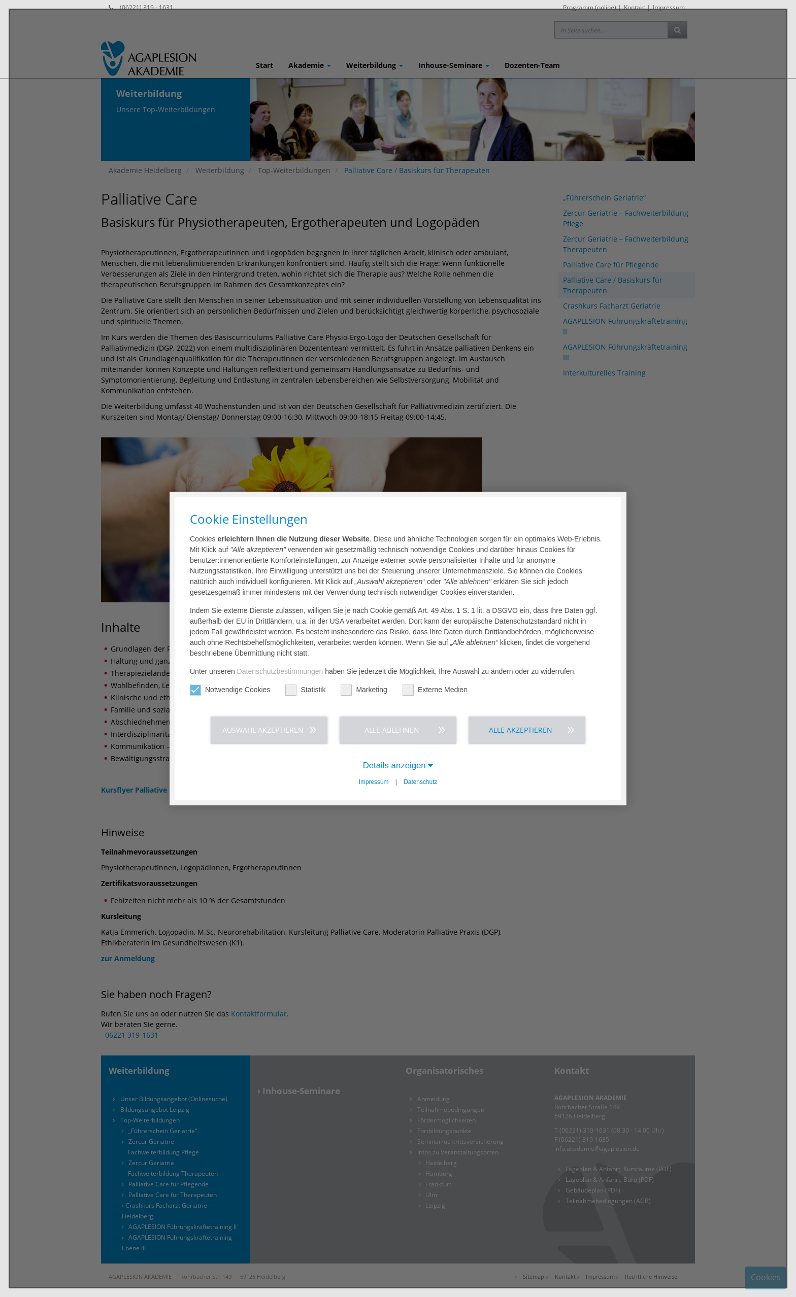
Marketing (364, 690)
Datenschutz (420, 782)
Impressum (374, 782)
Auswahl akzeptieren (263, 730)
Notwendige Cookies (230, 690)
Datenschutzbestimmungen (280, 671)
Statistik (305, 690)
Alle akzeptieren (520, 730)
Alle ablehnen (391, 730)
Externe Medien (435, 690)
